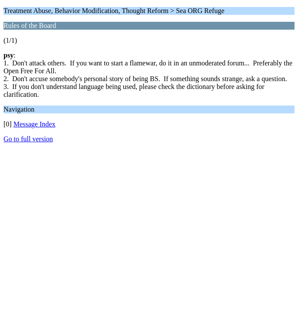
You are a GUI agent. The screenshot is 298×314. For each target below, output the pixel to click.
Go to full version (28, 139)
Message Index (34, 124)
